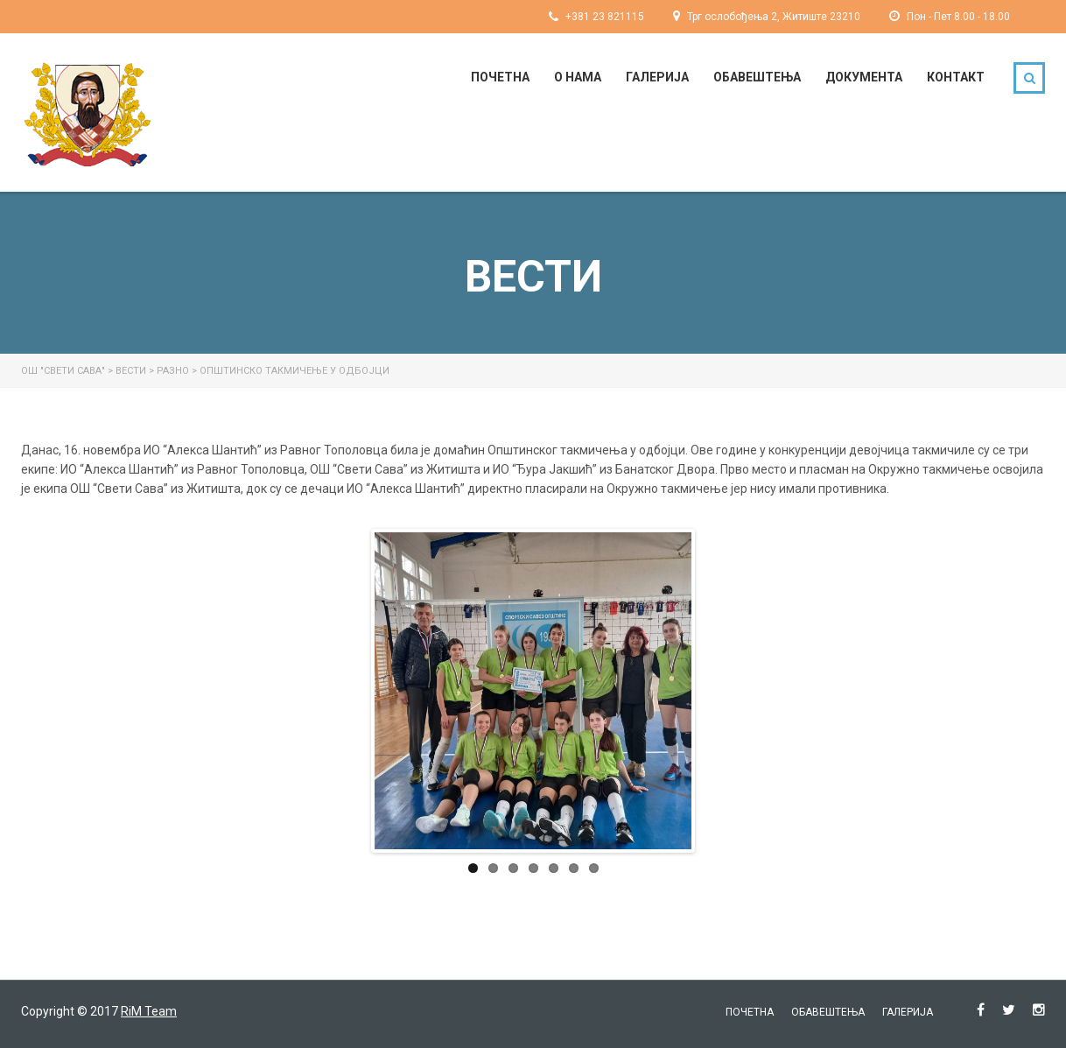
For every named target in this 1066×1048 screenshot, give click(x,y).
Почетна (500, 77)
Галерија (657, 77)
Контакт (956, 77)
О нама (577, 77)
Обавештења (757, 77)
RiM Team (149, 1011)
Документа (863, 77)
